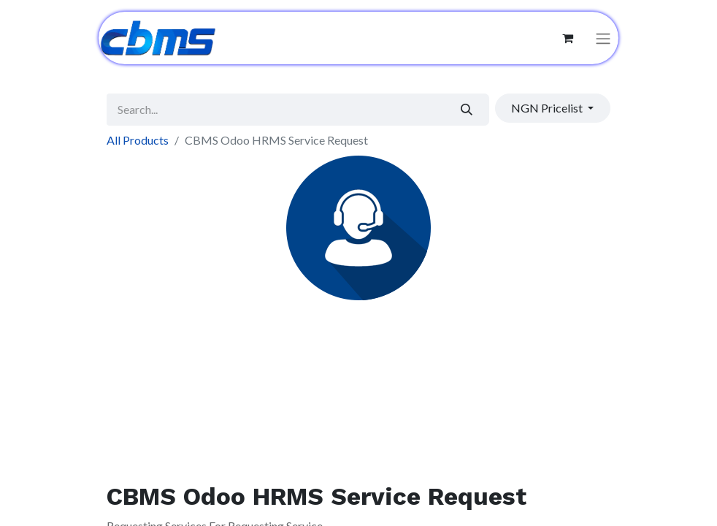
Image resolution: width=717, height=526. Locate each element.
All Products (138, 140)
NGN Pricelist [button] (548, 108)
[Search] (467, 110)
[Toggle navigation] (603, 38)
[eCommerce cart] (567, 38)
